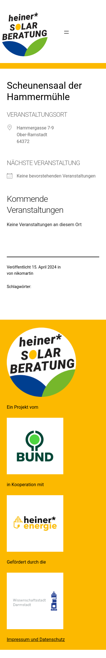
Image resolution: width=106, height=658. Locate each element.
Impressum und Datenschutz (36, 639)
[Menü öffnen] (66, 32)
